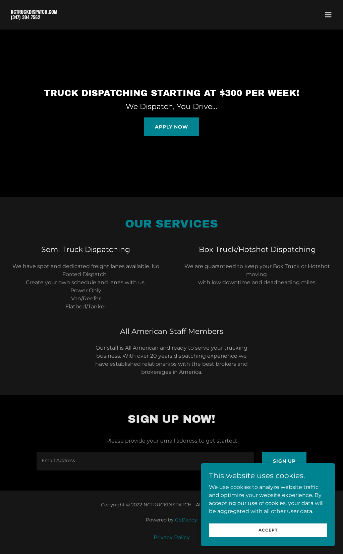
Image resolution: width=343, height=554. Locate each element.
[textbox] (145, 461)
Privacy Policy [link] (172, 537)
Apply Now (171, 127)
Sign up (284, 461)
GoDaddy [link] (186, 520)
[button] (328, 14)
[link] (34, 17)
